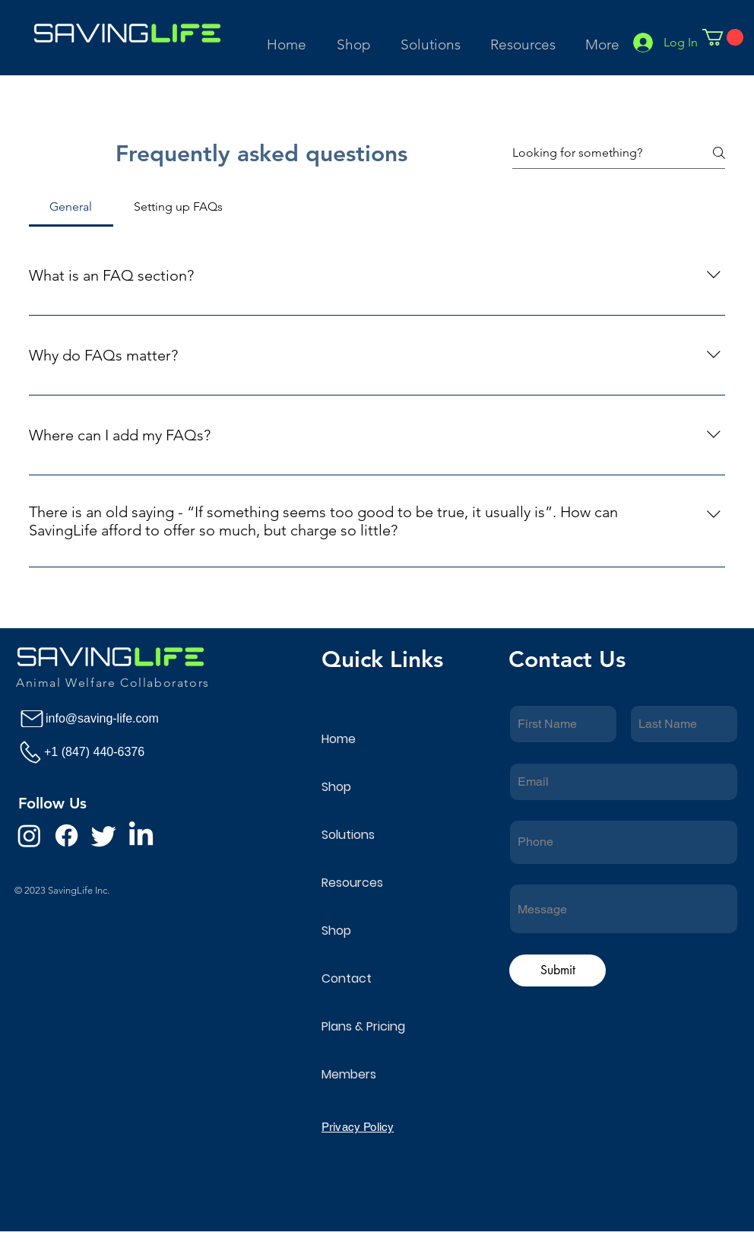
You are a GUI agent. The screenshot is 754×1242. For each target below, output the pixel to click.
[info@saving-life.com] (105, 718)
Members (349, 1074)
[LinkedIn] (141, 835)
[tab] (71, 207)
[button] (432, 37)
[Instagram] (29, 835)
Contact (347, 978)
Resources (352, 882)
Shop (336, 787)
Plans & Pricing (363, 1026)
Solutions (348, 834)
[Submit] (557, 970)
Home (339, 739)
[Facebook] (66, 835)
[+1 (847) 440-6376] (104, 752)
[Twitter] (104, 835)
